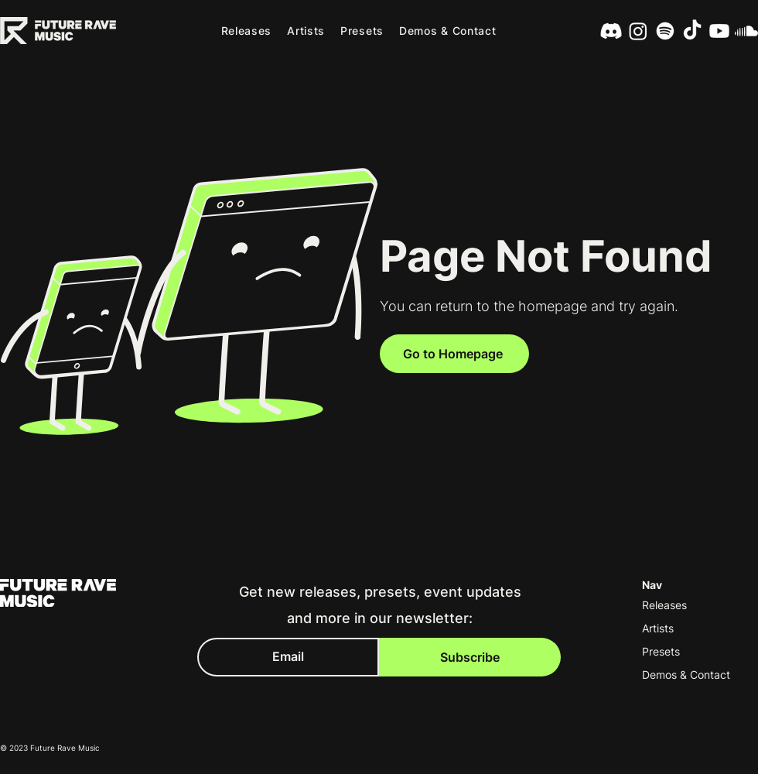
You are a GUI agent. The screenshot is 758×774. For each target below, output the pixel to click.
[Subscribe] (470, 657)
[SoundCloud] (746, 31)
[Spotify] (665, 31)
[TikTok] (692, 31)
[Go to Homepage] (454, 353)
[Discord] (611, 31)
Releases (664, 604)
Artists (658, 628)
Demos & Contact (686, 674)
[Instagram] (638, 31)
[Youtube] (719, 31)
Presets (661, 651)
